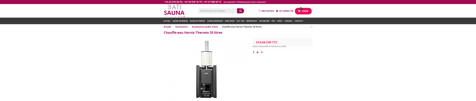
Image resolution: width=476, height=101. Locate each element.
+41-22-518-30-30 (173, 1)
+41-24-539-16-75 (193, 1)
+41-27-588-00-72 (212, 1)
